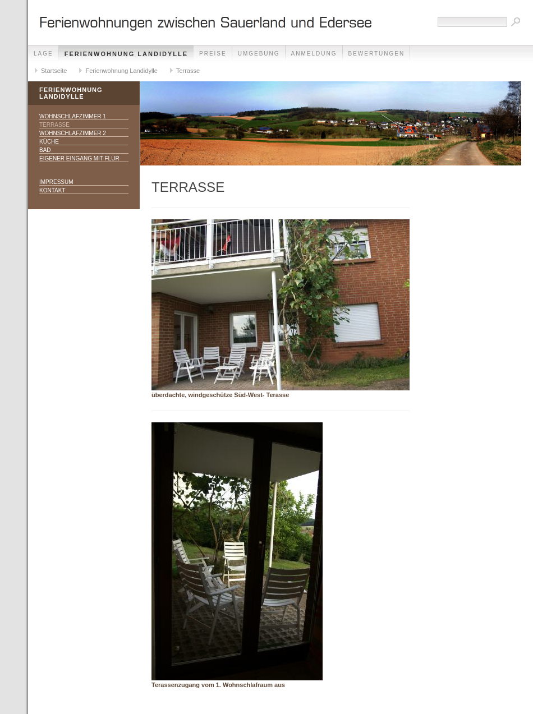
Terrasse (188, 70)
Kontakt (52, 190)
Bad (45, 150)
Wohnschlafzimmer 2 (72, 133)
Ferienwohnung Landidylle (126, 53)
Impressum (56, 182)
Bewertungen (376, 53)
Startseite (54, 70)
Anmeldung (314, 53)
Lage (43, 53)
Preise (213, 53)
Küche (49, 142)
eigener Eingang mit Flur (79, 158)
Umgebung (259, 53)
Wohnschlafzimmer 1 (72, 116)
